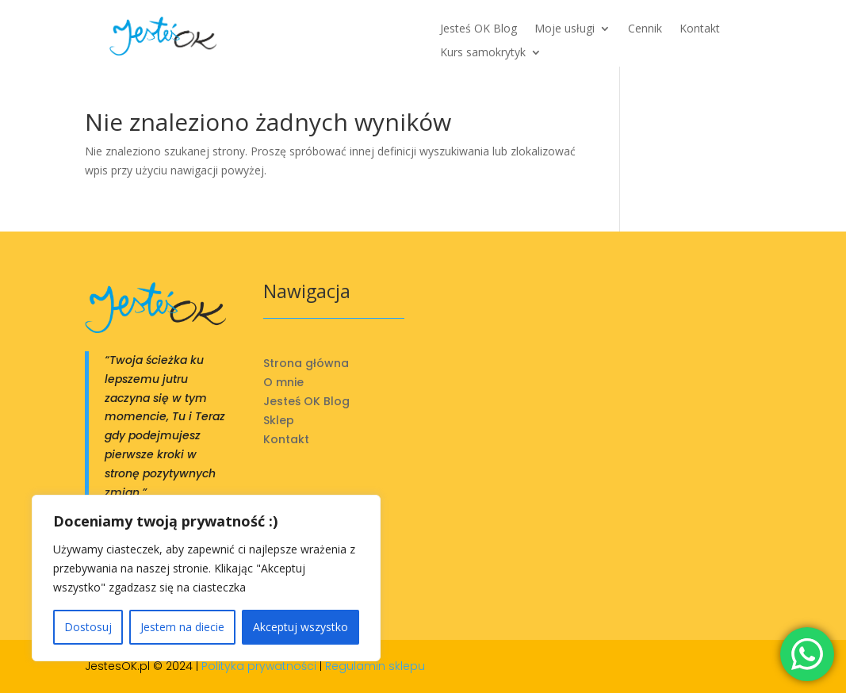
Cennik (645, 29)
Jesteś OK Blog (478, 29)
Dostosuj (88, 626)
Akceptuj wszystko (300, 626)
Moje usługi (564, 29)
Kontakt (699, 29)
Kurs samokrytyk (483, 53)
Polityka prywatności (258, 666)
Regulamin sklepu (375, 666)
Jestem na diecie (182, 626)
